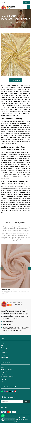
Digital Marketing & (17, 419)
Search (26, 2)
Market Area (4, 357)
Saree (2, 367)
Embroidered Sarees (6, 369)
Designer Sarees (5, 372)
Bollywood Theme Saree (7, 376)
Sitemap (3, 355)
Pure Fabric (10, 22)
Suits (2, 381)
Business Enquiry (7, 419)
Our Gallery (4, 348)
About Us (3, 345)
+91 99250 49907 (8, 321)
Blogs (2, 350)
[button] (29, 268)
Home (3, 22)
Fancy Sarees (4, 374)
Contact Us (4, 352)
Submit (26, 402)
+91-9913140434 (7, 324)
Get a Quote (15, 80)
